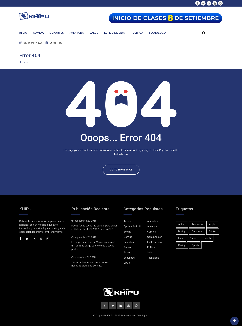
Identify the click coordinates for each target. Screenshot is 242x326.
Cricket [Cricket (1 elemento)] (212, 231)
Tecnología (153, 257)
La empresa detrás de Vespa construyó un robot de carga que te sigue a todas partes (93, 246)
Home (23, 62)
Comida (38, 32)
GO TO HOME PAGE (121, 169)
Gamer (127, 247)
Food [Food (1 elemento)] (181, 238)
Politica (137, 32)
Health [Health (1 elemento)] (207, 238)
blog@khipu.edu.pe (68, 3)
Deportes (56, 32)
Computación (154, 236)
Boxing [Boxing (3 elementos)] (182, 231)
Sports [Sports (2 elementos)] (195, 245)
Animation (152, 221)
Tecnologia (157, 32)
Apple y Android (132, 226)
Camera (151, 231)
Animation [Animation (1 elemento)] (197, 224)
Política (151, 247)
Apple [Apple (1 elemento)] (212, 224)
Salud (94, 32)
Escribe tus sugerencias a (37, 3)
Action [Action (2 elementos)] (181, 224)
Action (127, 221)
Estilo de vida (154, 242)
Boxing (127, 231)
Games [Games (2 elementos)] (193, 238)
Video (127, 262)
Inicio (23, 32)
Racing (127, 252)
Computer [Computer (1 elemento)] (197, 231)
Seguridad (129, 257)
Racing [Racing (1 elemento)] (182, 245)
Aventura (77, 32)
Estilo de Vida (114, 32)
